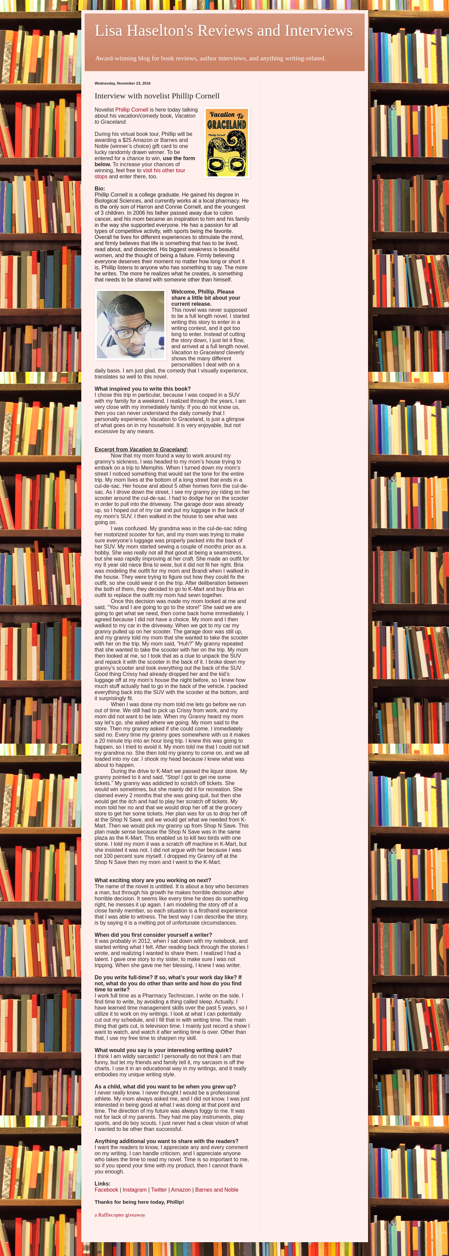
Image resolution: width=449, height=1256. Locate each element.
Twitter (159, 1190)
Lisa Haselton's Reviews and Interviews (224, 30)
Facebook (106, 1190)
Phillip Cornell (131, 110)
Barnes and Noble (216, 1190)
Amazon (181, 1190)
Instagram (135, 1190)
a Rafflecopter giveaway (120, 1215)
